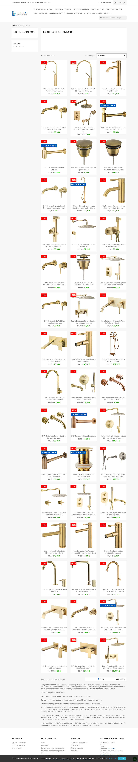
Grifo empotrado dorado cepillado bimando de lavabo (54, 437)
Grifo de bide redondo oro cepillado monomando (113, 552)
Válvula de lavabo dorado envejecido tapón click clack (113, 169)
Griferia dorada (56, 13)
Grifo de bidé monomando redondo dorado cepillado (83, 360)
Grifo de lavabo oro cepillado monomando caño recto (54, 552)
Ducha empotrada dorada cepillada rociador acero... (83, 245)
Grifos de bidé (97, 9)
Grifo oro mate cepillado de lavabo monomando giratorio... (83, 90)
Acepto (121, 758)
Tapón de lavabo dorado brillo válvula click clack (83, 475)
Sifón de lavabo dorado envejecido (83, 436)
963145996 (24, 2)
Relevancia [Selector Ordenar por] (111, 55)
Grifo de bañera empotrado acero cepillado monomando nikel (113, 475)
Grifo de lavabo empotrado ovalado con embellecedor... (83, 667)
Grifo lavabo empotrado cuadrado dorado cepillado (54, 360)
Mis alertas (74, 751)
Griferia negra (40, 13)
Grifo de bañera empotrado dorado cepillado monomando (83, 399)
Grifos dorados (24, 32)
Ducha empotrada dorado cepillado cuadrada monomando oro (113, 284)
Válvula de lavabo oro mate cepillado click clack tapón (83, 284)
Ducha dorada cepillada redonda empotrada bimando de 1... (54, 514)
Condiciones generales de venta (52, 748)
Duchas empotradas (43, 9)
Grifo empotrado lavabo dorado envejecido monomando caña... (54, 207)
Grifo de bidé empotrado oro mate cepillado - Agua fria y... (113, 245)
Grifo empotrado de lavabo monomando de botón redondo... (84, 629)
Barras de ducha (63, 9)
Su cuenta (75, 739)
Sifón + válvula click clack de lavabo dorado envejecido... (54, 475)
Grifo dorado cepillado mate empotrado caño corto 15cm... (54, 284)
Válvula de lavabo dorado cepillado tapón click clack (83, 169)
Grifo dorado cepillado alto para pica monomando (113, 90)
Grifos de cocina (74, 13)
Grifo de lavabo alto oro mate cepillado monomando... (54, 90)
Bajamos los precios (19, 743)
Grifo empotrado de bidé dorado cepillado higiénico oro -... (54, 245)
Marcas (17, 44)
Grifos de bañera (114, 9)
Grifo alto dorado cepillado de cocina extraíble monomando (113, 590)
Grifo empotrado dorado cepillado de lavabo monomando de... (54, 128)
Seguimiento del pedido (79, 743)
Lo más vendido (17, 748)
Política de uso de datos (40, 2)
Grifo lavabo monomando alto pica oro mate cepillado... (84, 590)
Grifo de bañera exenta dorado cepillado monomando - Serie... (84, 207)
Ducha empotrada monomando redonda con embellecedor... (113, 667)
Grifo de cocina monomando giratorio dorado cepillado (54, 399)
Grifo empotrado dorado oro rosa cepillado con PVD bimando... (113, 399)
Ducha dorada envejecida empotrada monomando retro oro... (83, 129)
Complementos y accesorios (97, 13)
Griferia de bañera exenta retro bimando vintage (113, 360)
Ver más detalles (112, 758)
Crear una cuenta (77, 748)
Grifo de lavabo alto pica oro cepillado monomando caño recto (83, 552)
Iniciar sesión (75, 745)
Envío (43, 743)
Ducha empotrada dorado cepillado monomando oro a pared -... (113, 437)
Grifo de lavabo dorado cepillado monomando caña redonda (113, 207)
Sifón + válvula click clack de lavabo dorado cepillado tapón (113, 128)
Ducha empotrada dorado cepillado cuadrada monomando (83, 322)
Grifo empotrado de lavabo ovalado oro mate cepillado (54, 667)
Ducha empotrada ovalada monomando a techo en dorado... (84, 514)
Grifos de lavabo (81, 9)
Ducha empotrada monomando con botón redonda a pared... (113, 629)
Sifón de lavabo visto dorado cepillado (54, 169)
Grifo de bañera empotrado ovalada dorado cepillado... (113, 514)
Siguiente (121, 679)
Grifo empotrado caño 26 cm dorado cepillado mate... (54, 322)
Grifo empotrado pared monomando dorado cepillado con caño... (54, 629)
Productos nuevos (18, 745)
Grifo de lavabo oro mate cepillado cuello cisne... (54, 590)
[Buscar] (113, 18)
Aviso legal (44, 745)
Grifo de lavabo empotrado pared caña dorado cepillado (113, 322)
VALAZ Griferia (19, 47)
